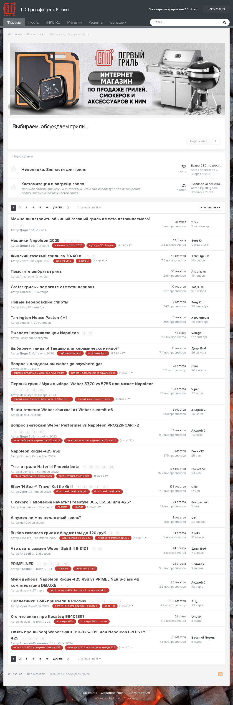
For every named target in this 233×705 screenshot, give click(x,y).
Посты (33, 22)
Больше (118, 22)
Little (194, 487)
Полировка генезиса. (207, 184)
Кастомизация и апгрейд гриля (52, 183)
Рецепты (95, 22)
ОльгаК (196, 617)
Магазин (74, 22)
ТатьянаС (26, 292)
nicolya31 (25, 622)
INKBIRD (53, 22)
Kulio (23, 307)
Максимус (26, 395)
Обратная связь (113, 693)
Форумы (14, 22)
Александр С (209, 170)
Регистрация (216, 9)
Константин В (29, 507)
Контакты (90, 693)
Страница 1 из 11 (89, 207)
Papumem (26, 338)
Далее (57, 207)
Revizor (24, 261)
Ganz (23, 369)
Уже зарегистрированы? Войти (174, 9)
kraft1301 (25, 523)
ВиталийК (26, 323)
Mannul (24, 415)
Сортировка (210, 207)
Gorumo (25, 456)
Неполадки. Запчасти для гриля (53, 169)
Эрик (194, 222)
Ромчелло (198, 469)
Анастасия (27, 276)
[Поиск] (172, 22)
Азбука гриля (139, 693)
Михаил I (25, 591)
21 (119, 601)
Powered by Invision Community (117, 698)
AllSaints (25, 538)
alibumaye (26, 472)
